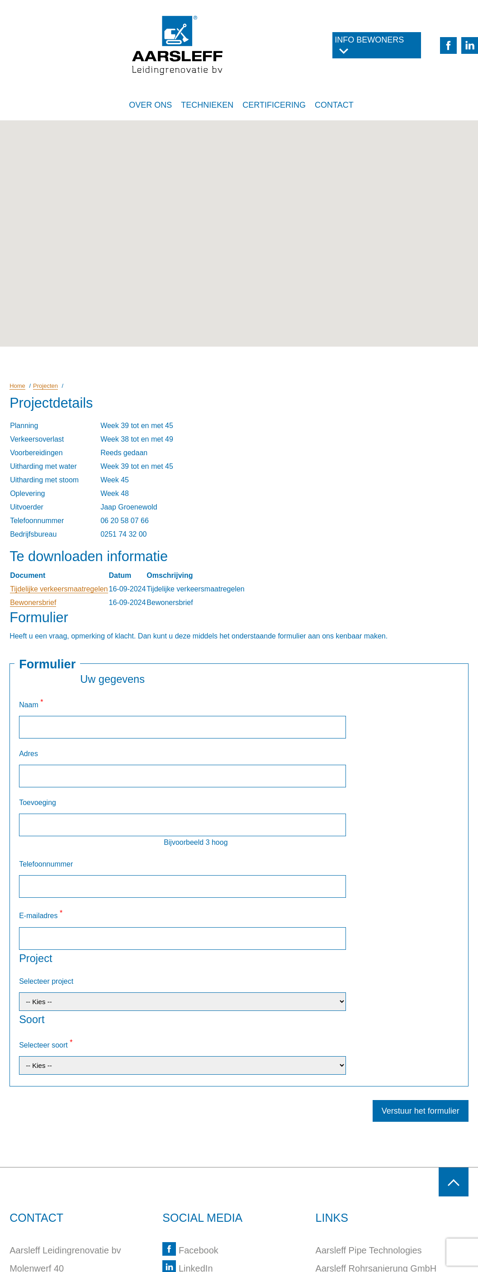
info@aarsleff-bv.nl (56, 1211)
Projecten (45, 385)
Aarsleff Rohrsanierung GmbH (376, 1121)
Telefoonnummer (46, 798)
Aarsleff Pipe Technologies (369, 1103)
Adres (28, 731)
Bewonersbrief (33, 602)
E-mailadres (40, 826)
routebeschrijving (52, 1193)
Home (17, 385)
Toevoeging (37, 758)
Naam (31, 703)
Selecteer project (46, 871)
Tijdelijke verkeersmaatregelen (59, 589)
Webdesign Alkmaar (110, 1255)
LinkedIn (187, 1121)
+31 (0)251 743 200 (58, 1175)
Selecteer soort (45, 915)
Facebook (190, 1103)
